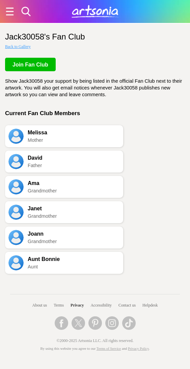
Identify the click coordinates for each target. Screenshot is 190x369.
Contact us (127, 305)
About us (39, 305)
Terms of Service (109, 348)
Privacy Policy (138, 348)
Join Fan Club (30, 65)
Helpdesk (150, 305)
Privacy (77, 305)
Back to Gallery (18, 46)
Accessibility (101, 305)
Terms (59, 305)
